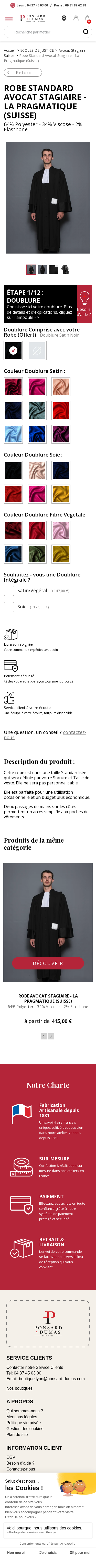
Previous (44, 1036)
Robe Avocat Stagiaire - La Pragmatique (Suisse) (48, 998)
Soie (26, 607)
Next (51, 1036)
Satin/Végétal (36, 591)
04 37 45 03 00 (27, 1373)
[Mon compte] (76, 18)
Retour (19, 72)
